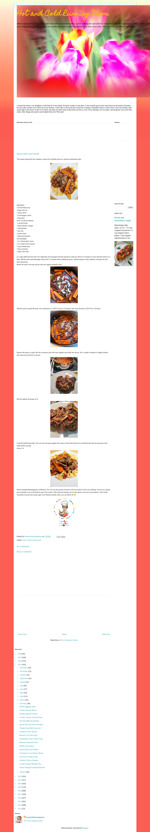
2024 (20, 661)
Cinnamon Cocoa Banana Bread (31, 753)
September (24, 678)
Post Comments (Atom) (69, 640)
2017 (20, 794)
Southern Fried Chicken (28, 732)
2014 (20, 805)
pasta (39, 540)
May (22, 693)
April (22, 696)
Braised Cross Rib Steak (28, 735)
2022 (20, 776)
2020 (20, 784)
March (22, 700)
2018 (20, 791)
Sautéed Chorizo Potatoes (29, 760)
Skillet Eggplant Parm (28, 707)
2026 (20, 654)
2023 (20, 665)
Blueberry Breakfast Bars (29, 742)
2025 (20, 657)
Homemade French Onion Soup (31, 739)
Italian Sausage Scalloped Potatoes (32, 767)
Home (64, 634)
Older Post (106, 634)
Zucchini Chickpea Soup (29, 757)
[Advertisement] (64, 139)
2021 (20, 780)
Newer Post (22, 634)
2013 (20, 809)
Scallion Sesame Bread (28, 710)
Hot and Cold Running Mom (63, 14)
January (23, 772)
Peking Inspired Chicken (29, 714)
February (23, 703)
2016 (20, 798)
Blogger (85, 828)
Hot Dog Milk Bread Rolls (29, 721)
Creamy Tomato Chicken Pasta (31, 717)
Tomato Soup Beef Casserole (30, 728)
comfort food (31, 540)
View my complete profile (33, 821)
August (23, 682)
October (23, 675)
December (24, 668)
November (24, 671)
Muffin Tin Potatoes (27, 746)
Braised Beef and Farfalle (29, 750)
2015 (20, 801)
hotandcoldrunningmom (35, 817)
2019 (20, 787)
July (21, 686)
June (22, 689)
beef (24, 540)
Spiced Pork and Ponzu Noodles (31, 724)
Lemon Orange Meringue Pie (30, 764)
